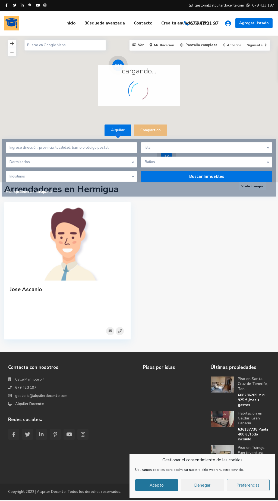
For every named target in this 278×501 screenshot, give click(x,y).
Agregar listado (254, 23)
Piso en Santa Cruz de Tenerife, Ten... (253, 384)
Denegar (202, 485)
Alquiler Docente (29, 405)
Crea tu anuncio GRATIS (185, 23)
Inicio (70, 23)
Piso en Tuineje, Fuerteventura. (251, 451)
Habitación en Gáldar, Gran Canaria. (250, 419)
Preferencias (248, 485)
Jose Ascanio (26, 289)
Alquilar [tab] (118, 130)
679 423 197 (25, 388)
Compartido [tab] (150, 130)
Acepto (157, 485)
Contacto (143, 23)
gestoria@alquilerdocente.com (41, 396)
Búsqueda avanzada (104, 23)
